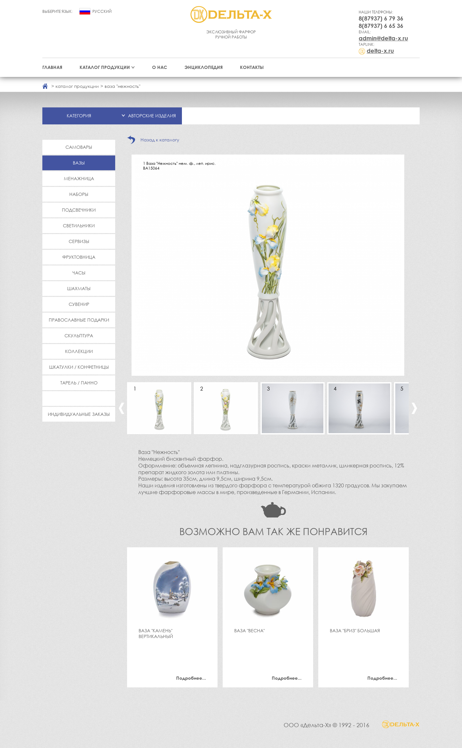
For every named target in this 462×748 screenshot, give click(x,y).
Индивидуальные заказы (79, 414)
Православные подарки (79, 320)
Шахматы (78, 288)
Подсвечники (79, 210)
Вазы (79, 162)
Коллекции (79, 351)
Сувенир (79, 304)
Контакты (252, 67)
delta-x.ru (380, 50)
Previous (121, 408)
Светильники (79, 225)
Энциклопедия (203, 67)
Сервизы (79, 241)
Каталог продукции (105, 67)
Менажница (79, 178)
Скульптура (78, 335)
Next (414, 408)
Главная (52, 67)
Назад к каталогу (160, 139)
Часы (79, 272)
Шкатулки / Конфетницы (79, 367)
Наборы (78, 194)
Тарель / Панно (79, 382)
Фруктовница (78, 257)
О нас (159, 67)
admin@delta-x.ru (383, 38)
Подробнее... (191, 678)
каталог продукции (77, 86)
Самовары (78, 147)
